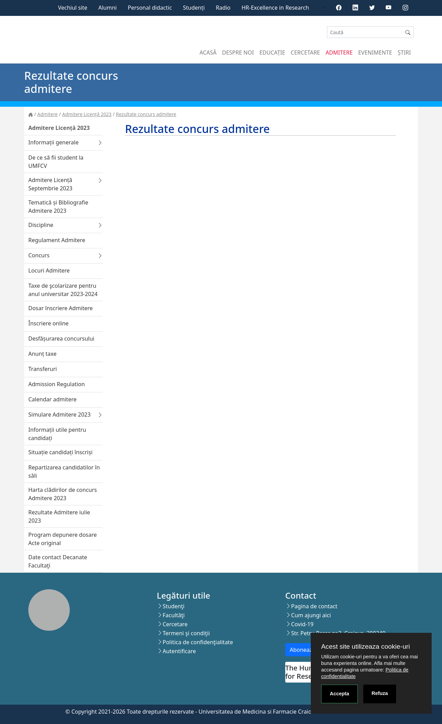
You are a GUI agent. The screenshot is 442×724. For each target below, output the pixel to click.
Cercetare (305, 52)
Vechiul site (72, 7)
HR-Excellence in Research (275, 7)
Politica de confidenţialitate (198, 642)
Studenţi (173, 606)
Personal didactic (150, 7)
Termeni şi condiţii (186, 633)
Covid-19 (302, 624)
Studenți (194, 7)
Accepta (339, 693)
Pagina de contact (314, 606)
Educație (272, 52)
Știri (404, 52)
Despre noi (238, 52)
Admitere (339, 52)
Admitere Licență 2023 (87, 114)
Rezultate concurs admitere (146, 114)
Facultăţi (174, 615)
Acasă (208, 52)
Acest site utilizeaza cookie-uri (365, 646)
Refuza (380, 693)
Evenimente (375, 52)
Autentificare (179, 651)
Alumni (107, 7)
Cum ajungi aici (311, 615)
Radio (223, 7)
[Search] (364, 32)
